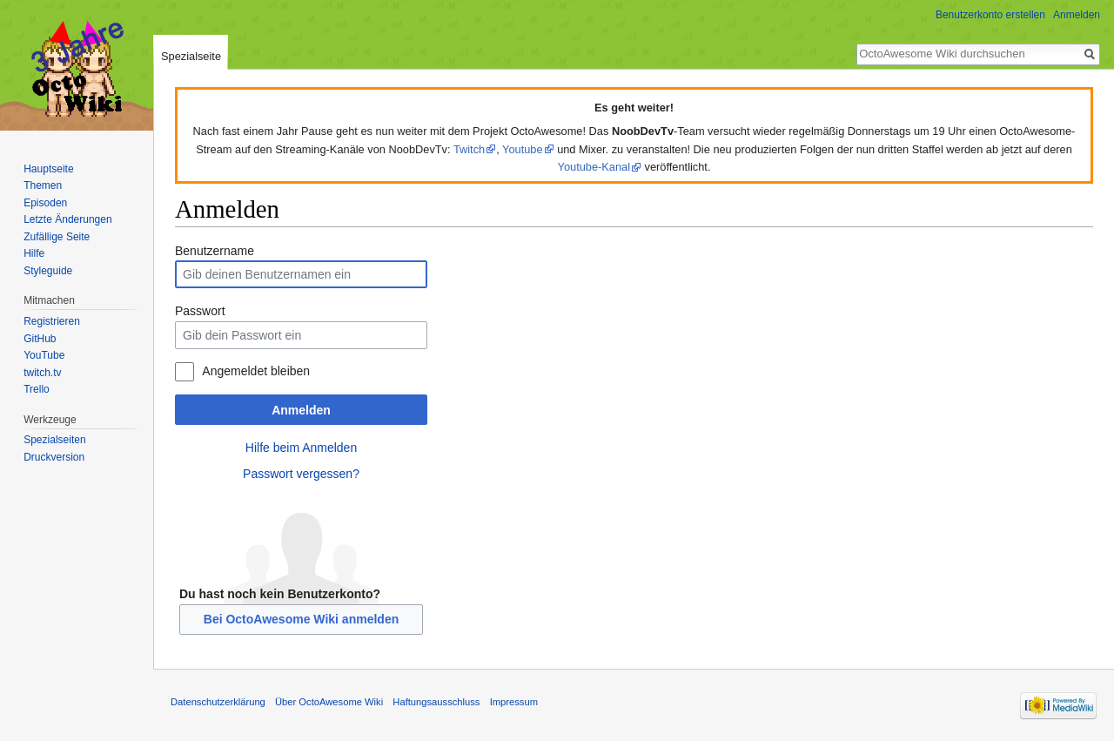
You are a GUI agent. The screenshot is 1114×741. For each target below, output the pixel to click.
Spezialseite (191, 56)
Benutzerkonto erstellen (990, 15)
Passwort (200, 311)
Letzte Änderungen (67, 219)
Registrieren (51, 321)
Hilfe (33, 253)
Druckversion (53, 457)
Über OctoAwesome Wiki (329, 702)
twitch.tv (42, 373)
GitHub (39, 339)
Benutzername (214, 251)
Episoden (45, 203)
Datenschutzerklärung (218, 702)
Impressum (514, 702)
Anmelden (301, 410)
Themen (42, 185)
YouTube (43, 355)
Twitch (469, 149)
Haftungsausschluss (436, 702)
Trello (36, 389)
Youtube (522, 149)
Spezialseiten (54, 440)
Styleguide (47, 271)
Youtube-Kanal (594, 166)
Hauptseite (48, 169)
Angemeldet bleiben (256, 371)
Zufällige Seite (56, 237)
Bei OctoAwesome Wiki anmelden (301, 619)
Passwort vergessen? (301, 474)
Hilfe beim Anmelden (301, 448)
